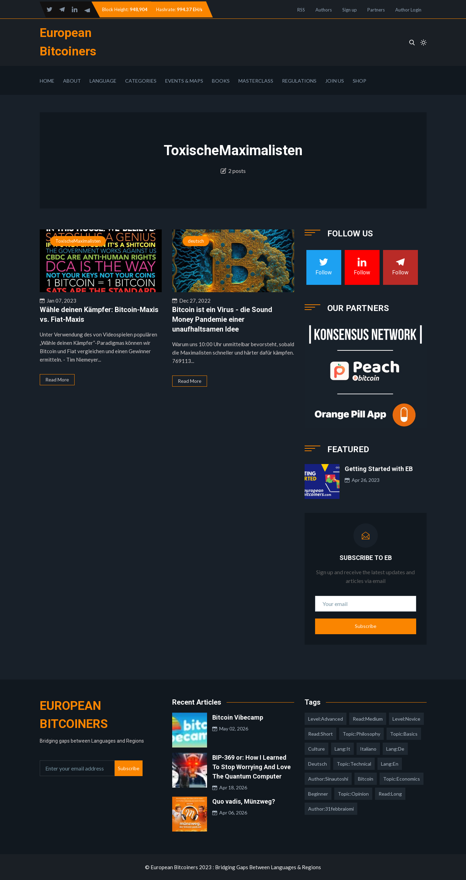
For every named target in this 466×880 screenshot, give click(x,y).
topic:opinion (353, 794)
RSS (301, 10)
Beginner (318, 794)
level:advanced (325, 719)
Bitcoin (365, 779)
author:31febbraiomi (331, 809)
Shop (359, 81)
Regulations (299, 81)
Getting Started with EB (379, 468)
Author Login (408, 10)
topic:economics (401, 779)
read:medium (368, 719)
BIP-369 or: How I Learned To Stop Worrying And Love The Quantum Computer (251, 767)
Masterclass (255, 81)
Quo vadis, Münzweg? (243, 801)
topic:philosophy (361, 734)
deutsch (196, 241)
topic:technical (354, 764)
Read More (57, 379)
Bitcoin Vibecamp (237, 717)
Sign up (349, 10)
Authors (323, 10)
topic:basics (404, 734)
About (72, 81)
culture (316, 749)
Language (103, 81)
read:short (320, 734)
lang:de (395, 749)
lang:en (389, 764)
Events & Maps (184, 81)
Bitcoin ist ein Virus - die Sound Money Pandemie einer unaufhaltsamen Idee (222, 319)
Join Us (334, 81)
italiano (368, 749)
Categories (140, 81)
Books (221, 81)
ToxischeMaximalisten (78, 241)
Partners (376, 10)
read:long (390, 794)
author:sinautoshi (328, 779)
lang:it (342, 749)
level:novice (406, 719)
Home (47, 81)
